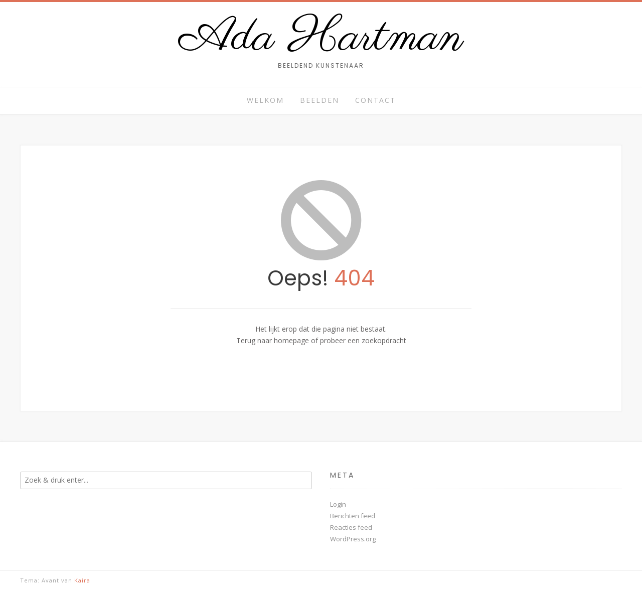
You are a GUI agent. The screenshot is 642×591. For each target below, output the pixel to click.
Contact (375, 100)
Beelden (319, 100)
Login (338, 504)
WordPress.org (353, 538)
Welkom (265, 100)
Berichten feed (352, 515)
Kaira (82, 580)
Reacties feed (351, 527)
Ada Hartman (321, 38)
